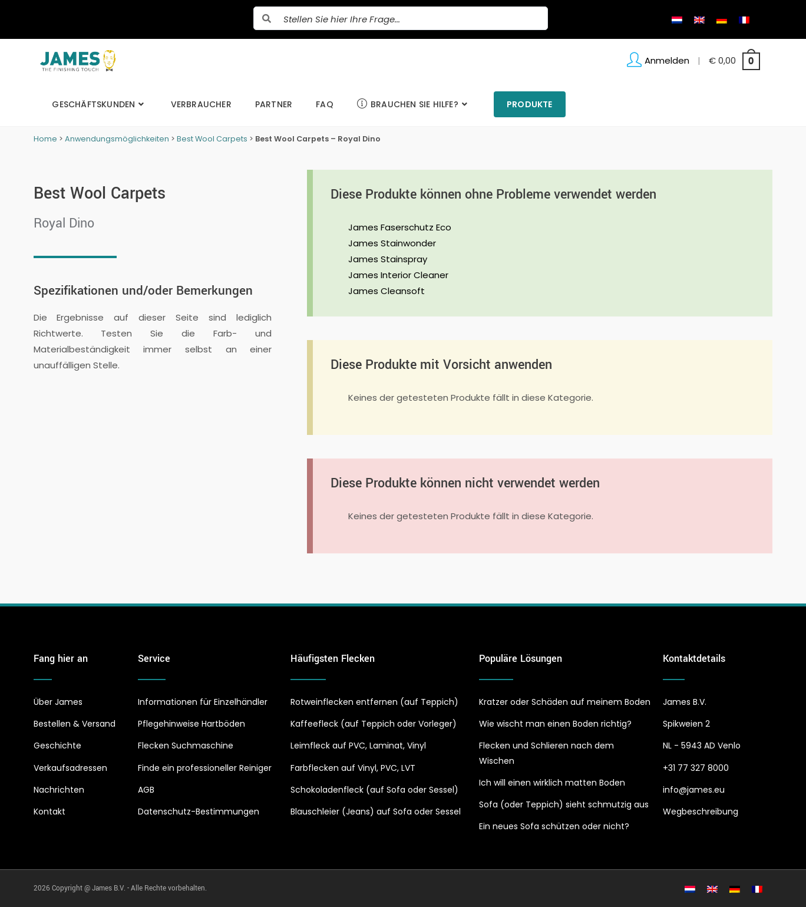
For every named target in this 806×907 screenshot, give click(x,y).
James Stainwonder (392, 243)
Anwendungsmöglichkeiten (117, 139)
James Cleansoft (386, 291)
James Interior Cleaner (398, 275)
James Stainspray (387, 259)
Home (45, 139)
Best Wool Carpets (212, 139)
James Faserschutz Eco (399, 227)
